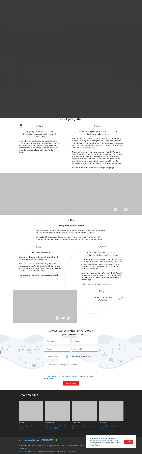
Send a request (71, 383)
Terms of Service (67, 451)
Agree (129, 442)
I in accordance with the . (69, 377)
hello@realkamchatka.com (29, 440)
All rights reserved (53, 446)
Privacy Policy (49, 378)
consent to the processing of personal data (104, 440)
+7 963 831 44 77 (47, 440)
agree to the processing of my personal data (63, 376)
